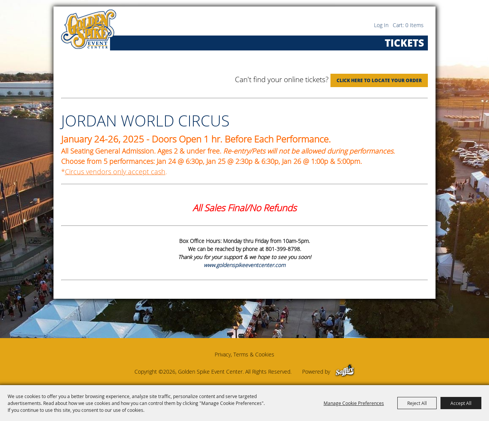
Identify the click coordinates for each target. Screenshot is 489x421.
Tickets (404, 43)
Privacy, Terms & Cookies (244, 354)
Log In (381, 25)
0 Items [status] (414, 25)
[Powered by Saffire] (345, 371)
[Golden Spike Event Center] (88, 29)
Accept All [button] (460, 403)
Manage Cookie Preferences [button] (354, 403)
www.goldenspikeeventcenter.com (244, 265)
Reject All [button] (417, 403)
